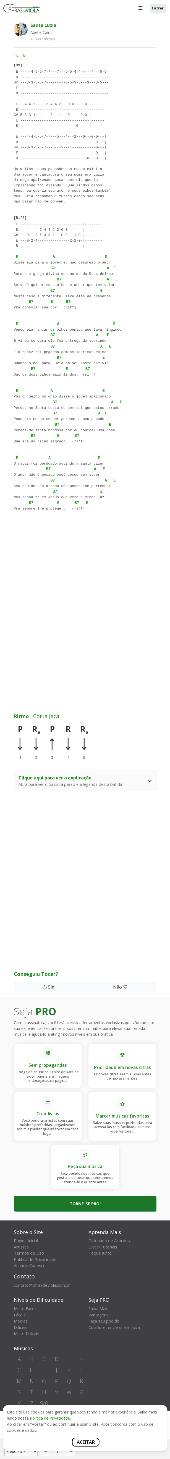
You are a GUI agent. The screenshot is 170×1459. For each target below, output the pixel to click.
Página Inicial (26, 1240)
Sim (49, 987)
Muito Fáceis (26, 1308)
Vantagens (98, 1315)
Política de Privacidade (35, 1259)
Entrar (158, 8)
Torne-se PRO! (85, 1203)
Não (120, 987)
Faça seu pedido (103, 1321)
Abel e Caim (41, 32)
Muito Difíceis (26, 1333)
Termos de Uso (29, 1253)
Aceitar (86, 1442)
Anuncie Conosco (30, 1265)
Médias (21, 1321)
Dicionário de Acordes (109, 1240)
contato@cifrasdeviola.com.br (42, 1285)
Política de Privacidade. (50, 1418)
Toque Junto (100, 1253)
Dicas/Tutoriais (102, 1247)
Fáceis (20, 1315)
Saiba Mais (98, 1308)
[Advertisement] (85, 574)
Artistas (21, 1247)
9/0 (44, 1403)
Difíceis (20, 1327)
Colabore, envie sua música (114, 1327)
